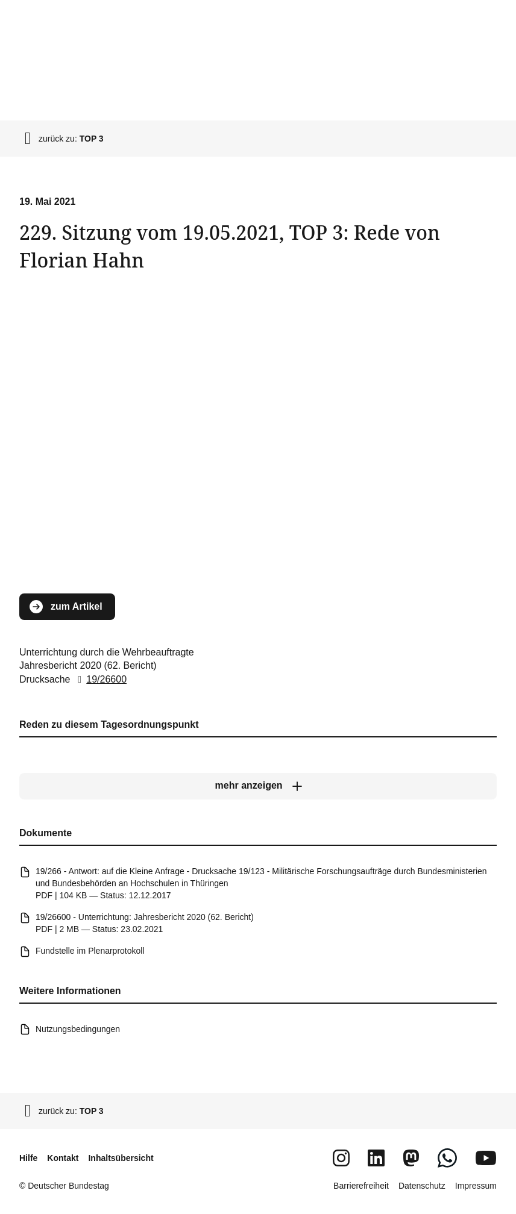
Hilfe (28, 1158)
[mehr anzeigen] (258, 786)
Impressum (476, 1186)
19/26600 (100, 679)
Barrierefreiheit (361, 1186)
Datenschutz (421, 1186)
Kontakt (62, 1158)
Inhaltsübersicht (120, 1158)
